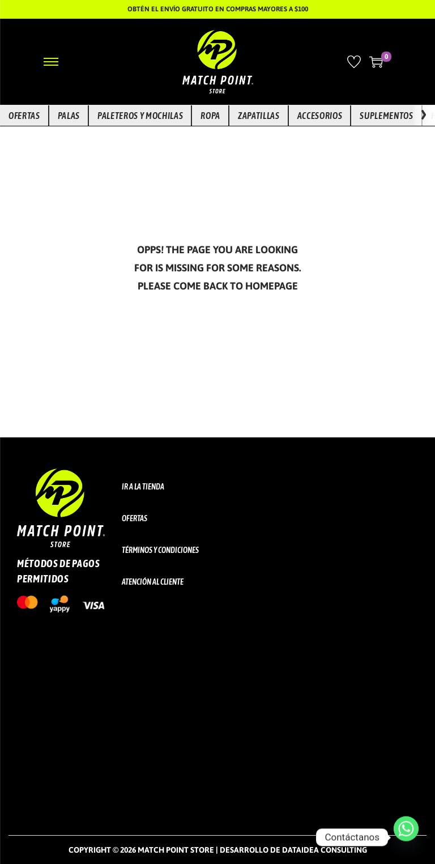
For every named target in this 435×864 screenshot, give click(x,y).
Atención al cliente (153, 581)
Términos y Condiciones (160, 550)
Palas (69, 115)
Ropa (210, 115)
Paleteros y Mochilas (140, 115)
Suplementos (386, 115)
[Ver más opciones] (423, 115)
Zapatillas (259, 115)
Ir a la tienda (143, 486)
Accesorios (320, 115)
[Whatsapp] (406, 837)
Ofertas (24, 115)
